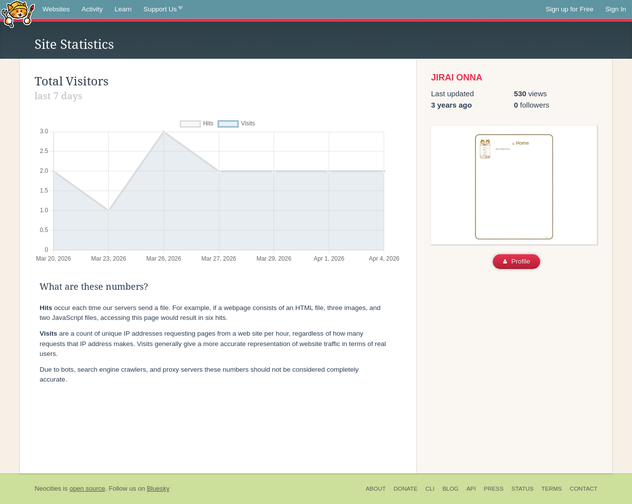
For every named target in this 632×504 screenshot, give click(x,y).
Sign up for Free (569, 9)
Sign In (615, 9)
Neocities (48, 488)
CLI (430, 488)
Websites (56, 9)
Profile (516, 261)
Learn (123, 9)
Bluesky (158, 488)
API (471, 488)
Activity (92, 9)
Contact (583, 488)
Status (523, 488)
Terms (552, 488)
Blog (450, 488)
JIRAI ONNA (456, 77)
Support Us (163, 9)
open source (87, 488)
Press (494, 488)
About (376, 488)
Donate (405, 488)
